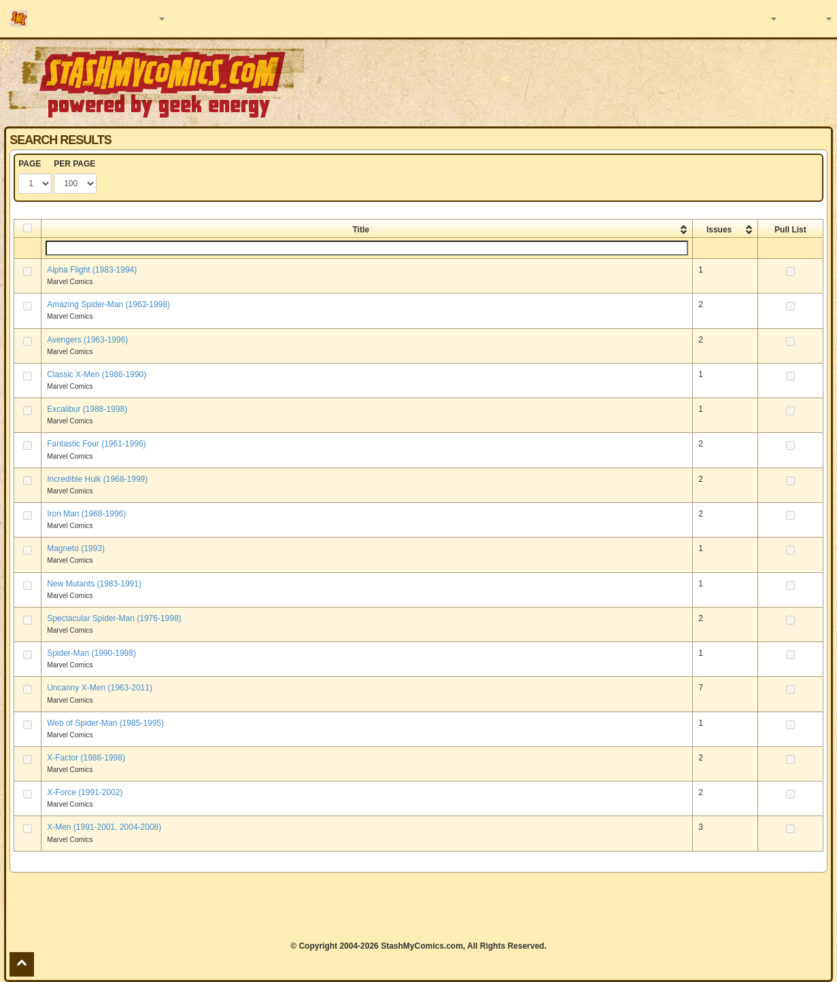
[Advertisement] (418, 906)
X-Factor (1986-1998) (86, 757)
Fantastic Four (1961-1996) (96, 444)
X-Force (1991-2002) (84, 792)
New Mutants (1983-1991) (94, 584)
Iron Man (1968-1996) (86, 514)
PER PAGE (74, 164)
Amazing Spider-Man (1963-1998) (108, 304)
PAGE (29, 164)
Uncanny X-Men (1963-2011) (99, 687)
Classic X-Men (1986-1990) (96, 374)
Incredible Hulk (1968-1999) (97, 479)
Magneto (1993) (76, 548)
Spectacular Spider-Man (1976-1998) (114, 618)
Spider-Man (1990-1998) (91, 653)
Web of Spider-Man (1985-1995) (105, 723)
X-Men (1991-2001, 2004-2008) (104, 827)
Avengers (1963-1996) (87, 340)
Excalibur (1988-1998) (87, 409)
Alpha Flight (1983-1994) (92, 270)
